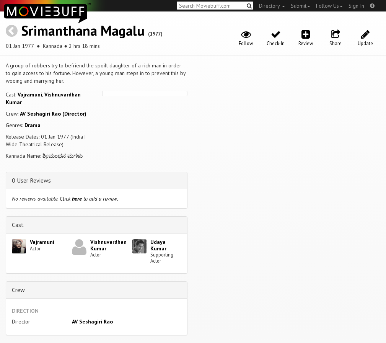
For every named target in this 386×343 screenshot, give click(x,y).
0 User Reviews (31, 180)
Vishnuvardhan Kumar (108, 245)
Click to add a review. (89, 198)
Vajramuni (30, 94)
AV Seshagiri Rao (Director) (53, 113)
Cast (18, 225)
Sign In (356, 5)
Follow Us (329, 5)
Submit (300, 5)
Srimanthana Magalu (83, 30)
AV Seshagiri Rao (92, 321)
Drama (32, 125)
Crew (18, 290)
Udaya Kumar (158, 245)
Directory (272, 5)
